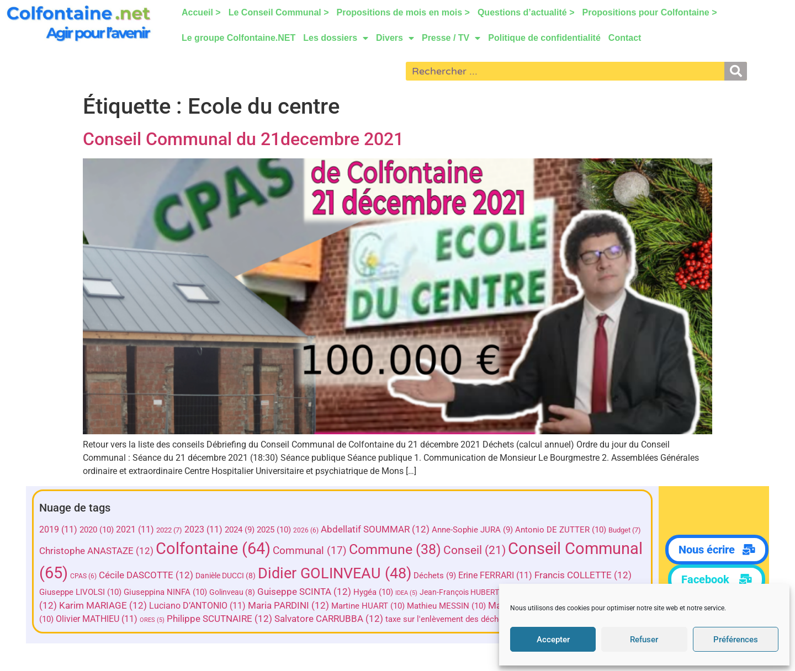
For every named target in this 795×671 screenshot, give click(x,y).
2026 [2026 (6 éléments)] (307, 530)
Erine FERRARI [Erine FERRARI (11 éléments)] (579, 575)
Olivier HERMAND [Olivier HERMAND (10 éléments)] (102, 619)
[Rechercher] (735, 71)
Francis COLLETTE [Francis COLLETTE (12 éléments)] (89, 592)
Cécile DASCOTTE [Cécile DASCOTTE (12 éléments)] (229, 575)
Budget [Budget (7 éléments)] (626, 530)
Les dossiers (335, 38)
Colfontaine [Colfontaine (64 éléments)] (214, 548)
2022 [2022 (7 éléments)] (171, 530)
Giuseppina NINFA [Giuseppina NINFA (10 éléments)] (266, 592)
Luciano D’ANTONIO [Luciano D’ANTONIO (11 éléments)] (293, 605)
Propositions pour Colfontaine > (649, 12)
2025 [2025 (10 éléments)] (275, 530)
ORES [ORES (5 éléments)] (241, 620)
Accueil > (201, 12)
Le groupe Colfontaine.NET (238, 37)
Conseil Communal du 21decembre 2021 (243, 139)
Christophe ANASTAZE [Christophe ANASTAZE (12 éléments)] (98, 551)
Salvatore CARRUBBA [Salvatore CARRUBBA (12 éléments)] (418, 619)
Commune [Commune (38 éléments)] (397, 549)
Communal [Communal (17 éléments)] (311, 550)
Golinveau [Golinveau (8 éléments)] (333, 592)
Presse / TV (451, 38)
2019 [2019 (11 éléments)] (60, 529)
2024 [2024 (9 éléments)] (241, 530)
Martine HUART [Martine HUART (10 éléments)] (464, 606)
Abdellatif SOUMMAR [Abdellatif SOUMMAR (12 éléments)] (376, 529)
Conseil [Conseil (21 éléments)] (476, 550)
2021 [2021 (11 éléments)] (137, 529)
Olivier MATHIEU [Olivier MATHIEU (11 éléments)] (186, 619)
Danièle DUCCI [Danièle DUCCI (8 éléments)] (309, 575)
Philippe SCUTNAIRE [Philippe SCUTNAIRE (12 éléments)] (309, 619)
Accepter (553, 640)
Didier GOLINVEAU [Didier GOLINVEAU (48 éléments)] (418, 573)
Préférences (735, 640)
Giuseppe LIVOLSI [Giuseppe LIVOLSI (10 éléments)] (181, 592)
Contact (625, 37)
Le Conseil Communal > (279, 12)
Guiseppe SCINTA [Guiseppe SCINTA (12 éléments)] (405, 592)
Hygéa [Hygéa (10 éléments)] (474, 592)
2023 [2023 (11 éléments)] (205, 529)
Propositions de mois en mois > (403, 12)
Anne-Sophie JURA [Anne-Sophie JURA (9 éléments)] (474, 530)
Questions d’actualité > (526, 12)
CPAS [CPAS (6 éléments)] (166, 576)
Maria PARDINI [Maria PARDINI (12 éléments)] (384, 605)
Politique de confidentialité (544, 37)
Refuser (644, 640)
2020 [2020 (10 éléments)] (98, 530)
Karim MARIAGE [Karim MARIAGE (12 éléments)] (199, 605)
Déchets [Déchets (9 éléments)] (518, 576)
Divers (395, 38)
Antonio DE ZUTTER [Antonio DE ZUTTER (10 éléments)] (562, 530)
